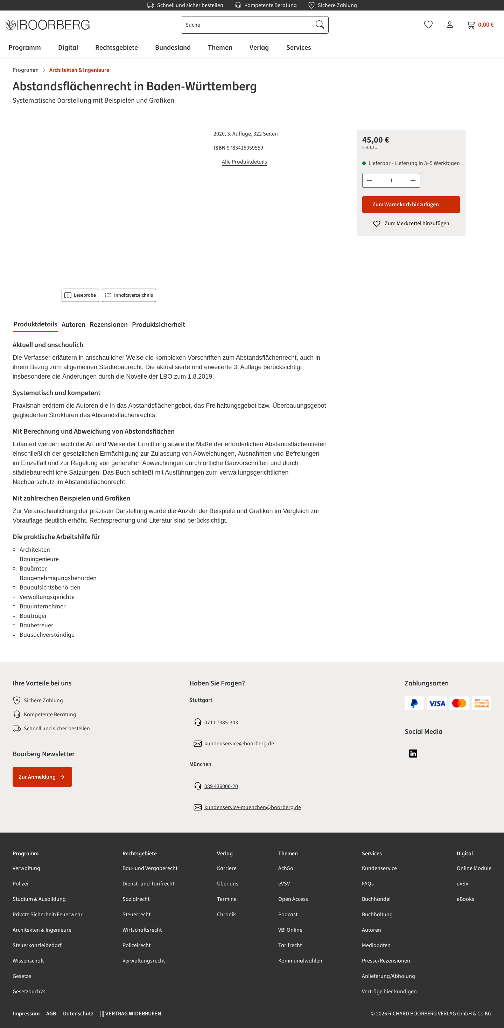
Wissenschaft (28, 961)
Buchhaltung (377, 914)
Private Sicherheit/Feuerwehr (48, 914)
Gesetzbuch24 (29, 991)
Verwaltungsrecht (143, 961)
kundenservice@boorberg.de (239, 743)
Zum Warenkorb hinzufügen (405, 204)
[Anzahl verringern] (369, 180)
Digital (465, 853)
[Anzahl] (391, 180)
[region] (109, 205)
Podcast (288, 914)
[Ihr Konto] (449, 24)
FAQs (368, 884)
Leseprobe (80, 295)
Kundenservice (379, 868)
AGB (51, 1013)
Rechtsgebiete (139, 853)
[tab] (35, 324)
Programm (25, 853)
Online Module (474, 868)
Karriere (227, 868)
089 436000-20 (221, 786)
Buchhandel (376, 899)
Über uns (227, 884)
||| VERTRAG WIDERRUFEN (130, 1013)
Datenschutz (78, 1013)
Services (372, 853)
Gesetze (22, 976)
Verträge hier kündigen (389, 991)
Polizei (20, 884)
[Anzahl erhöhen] (413, 180)
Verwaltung (26, 868)
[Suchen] (320, 24)
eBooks (465, 899)
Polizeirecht (136, 945)
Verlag (225, 853)
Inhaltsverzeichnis (129, 295)
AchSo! (286, 868)
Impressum (26, 1013)
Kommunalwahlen (300, 961)
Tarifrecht (290, 945)
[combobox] (246, 24)
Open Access (293, 899)
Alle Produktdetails (244, 162)
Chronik (226, 914)
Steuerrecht (136, 914)
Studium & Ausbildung (39, 899)
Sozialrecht (135, 899)
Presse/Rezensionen (386, 961)
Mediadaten (376, 945)
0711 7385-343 (221, 722)
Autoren (371, 930)
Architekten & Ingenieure (42, 930)
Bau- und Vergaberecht (149, 868)
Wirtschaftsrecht (142, 930)
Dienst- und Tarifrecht (148, 884)
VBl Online (290, 930)
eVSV (284, 884)
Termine (227, 899)
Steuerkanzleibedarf (37, 945)
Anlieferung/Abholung (388, 976)
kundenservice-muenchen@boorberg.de (252, 807)
